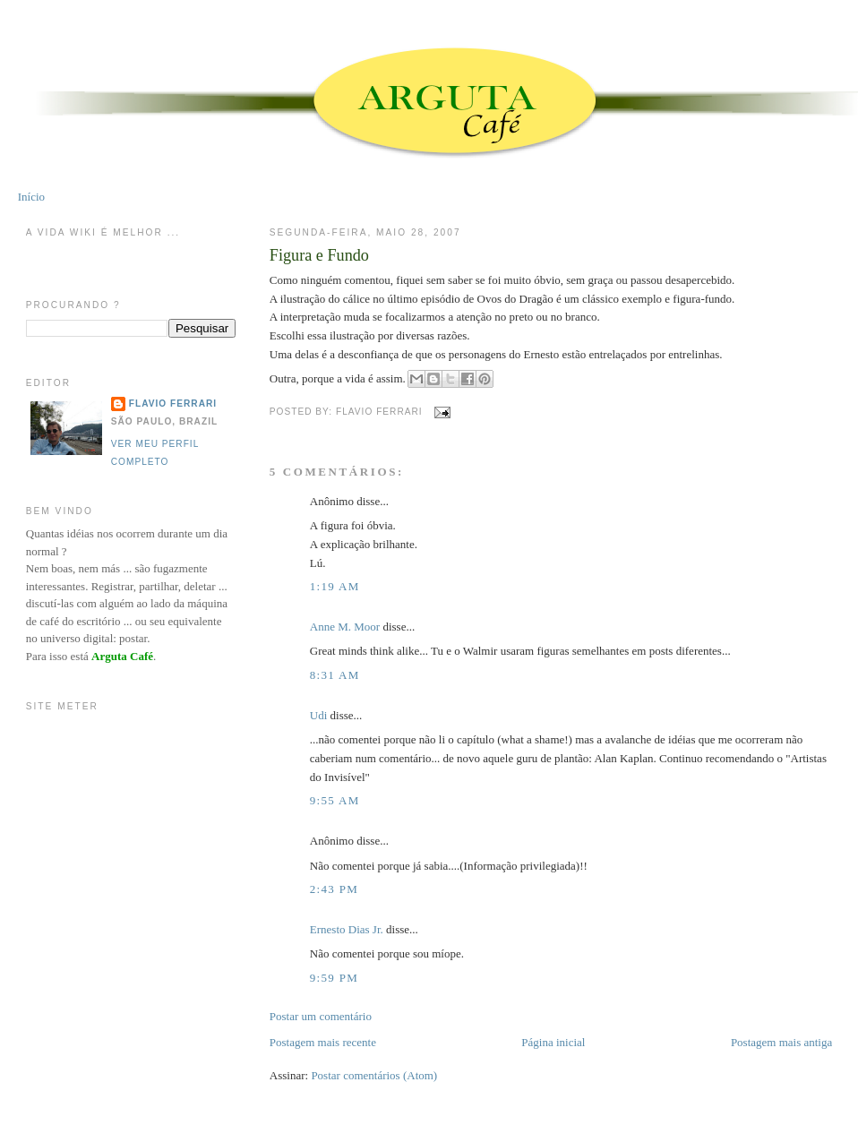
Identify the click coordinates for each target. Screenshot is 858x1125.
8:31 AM (335, 675)
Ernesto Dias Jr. (346, 929)
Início (31, 196)
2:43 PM (334, 889)
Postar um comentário (321, 1016)
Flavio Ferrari (173, 403)
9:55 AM (335, 800)
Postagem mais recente (323, 1042)
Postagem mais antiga (781, 1042)
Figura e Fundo (319, 255)
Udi (319, 715)
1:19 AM (335, 586)
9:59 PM (334, 977)
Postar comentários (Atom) (374, 1075)
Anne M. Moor (345, 626)
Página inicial (553, 1042)
